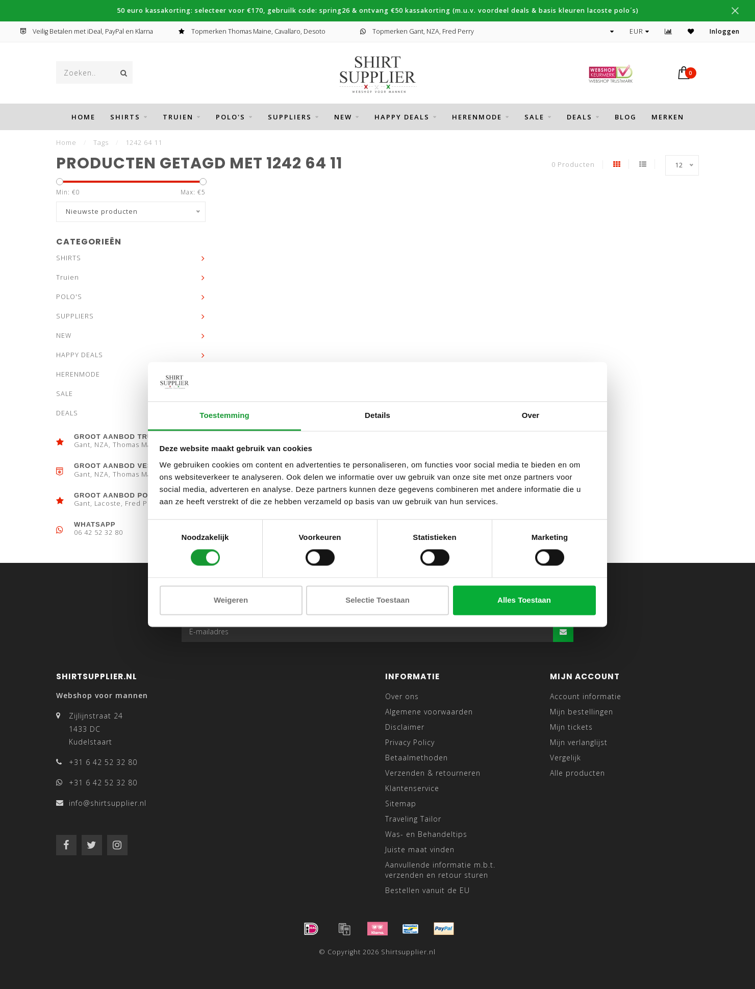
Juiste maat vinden (420, 849)
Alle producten (577, 773)
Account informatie (585, 696)
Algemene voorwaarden (429, 711)
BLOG (626, 116)
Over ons (402, 696)
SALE (534, 116)
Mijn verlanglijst (579, 742)
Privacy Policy (410, 742)
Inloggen (725, 31)
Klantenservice (412, 788)
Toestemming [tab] (224, 415)
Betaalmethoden (416, 757)
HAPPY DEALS (402, 116)
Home (83, 116)
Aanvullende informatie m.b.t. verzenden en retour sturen (440, 870)
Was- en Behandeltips (426, 834)
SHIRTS (125, 116)
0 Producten (573, 164)
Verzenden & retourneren (433, 773)
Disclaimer (404, 727)
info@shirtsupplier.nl (107, 803)
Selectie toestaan (377, 600)
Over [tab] (531, 415)
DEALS (579, 116)
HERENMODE (477, 116)
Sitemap (400, 803)
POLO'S (230, 116)
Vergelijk (565, 757)
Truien (178, 116)
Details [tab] (377, 415)
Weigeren (231, 600)
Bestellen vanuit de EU (427, 890)
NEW (343, 116)
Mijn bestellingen (581, 711)
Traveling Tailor (413, 819)
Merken (667, 116)
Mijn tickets (571, 727)
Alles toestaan (524, 600)
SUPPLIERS (290, 116)
